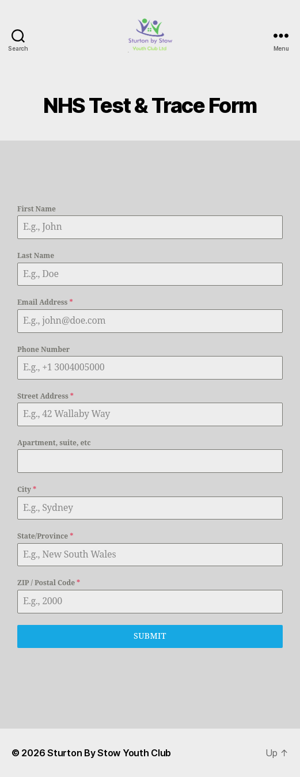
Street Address (45, 396)
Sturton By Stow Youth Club (109, 753)
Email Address (45, 302)
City (26, 490)
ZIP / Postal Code (48, 583)
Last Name (35, 256)
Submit (150, 636)
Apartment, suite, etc (54, 443)
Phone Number (43, 350)
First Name (36, 209)
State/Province (45, 536)
